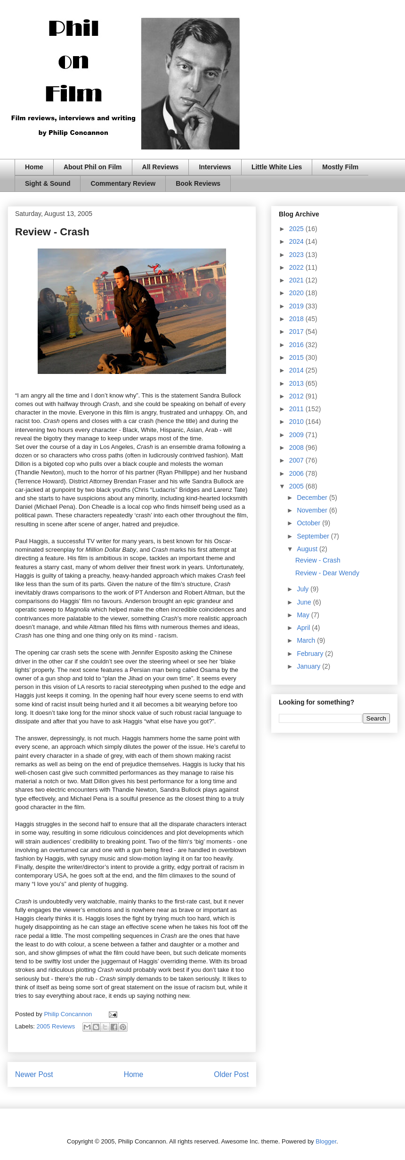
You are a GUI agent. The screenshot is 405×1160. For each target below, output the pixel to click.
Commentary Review (122, 183)
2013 (297, 383)
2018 (297, 319)
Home (34, 167)
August (308, 549)
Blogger (326, 1141)
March (307, 640)
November (313, 510)
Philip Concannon (69, 1014)
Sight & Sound (47, 183)
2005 (297, 486)
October (309, 523)
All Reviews (160, 167)
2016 (297, 344)
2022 (297, 267)
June (305, 602)
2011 (297, 409)
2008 (297, 447)
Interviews (215, 167)
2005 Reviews (56, 1026)
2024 (297, 241)
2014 (297, 370)
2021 (297, 280)
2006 (297, 473)
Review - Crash (317, 560)
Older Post (231, 1074)
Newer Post (34, 1074)
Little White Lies (276, 167)
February (311, 653)
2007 (297, 460)
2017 (297, 331)
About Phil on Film (93, 167)
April (304, 627)
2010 (297, 421)
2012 (297, 396)
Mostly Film (340, 167)
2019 (297, 306)
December (313, 497)
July (303, 589)
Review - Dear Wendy (327, 573)
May (304, 615)
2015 (297, 357)
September (314, 536)
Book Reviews (198, 183)
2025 (297, 228)
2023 (297, 254)
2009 (297, 435)
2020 (297, 293)
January (309, 666)
